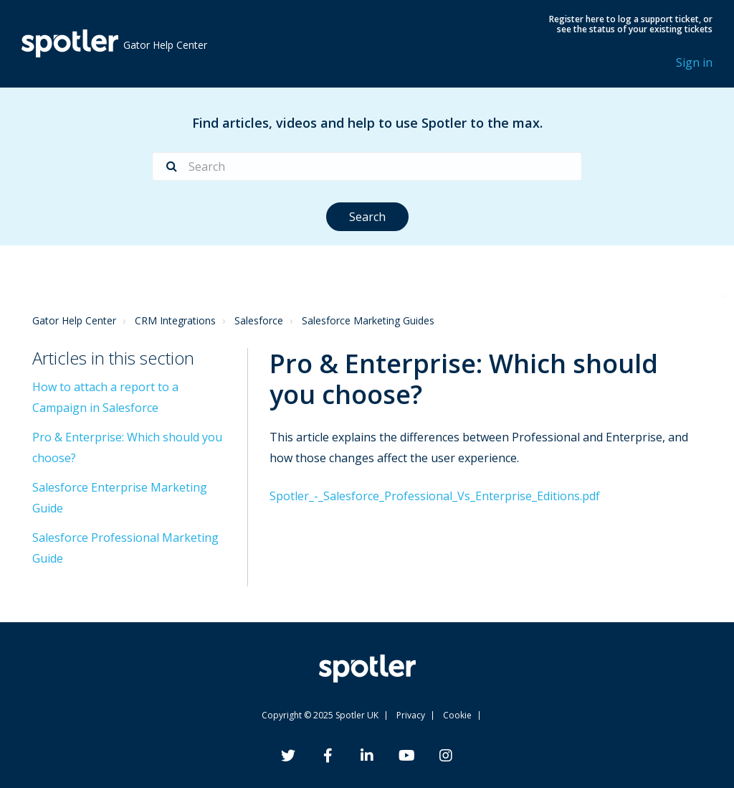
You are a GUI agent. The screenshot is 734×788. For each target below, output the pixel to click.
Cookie (457, 715)
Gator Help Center (74, 320)
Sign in (694, 62)
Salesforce (258, 320)
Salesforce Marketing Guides (368, 320)
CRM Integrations (175, 320)
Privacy (410, 715)
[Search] (367, 166)
